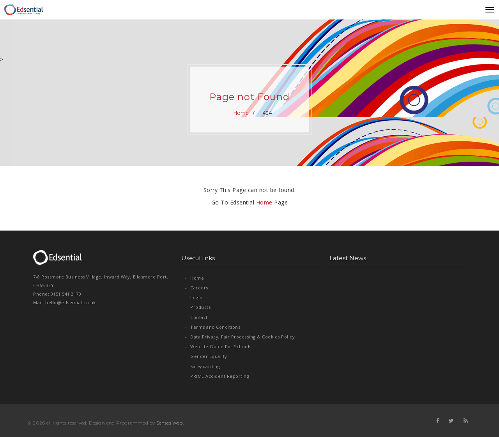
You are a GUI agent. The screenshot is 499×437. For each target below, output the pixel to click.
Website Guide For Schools (218, 346)
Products (198, 307)
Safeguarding (202, 366)
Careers (196, 288)
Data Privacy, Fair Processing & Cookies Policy (240, 337)
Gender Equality (206, 356)
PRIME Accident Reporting (217, 376)
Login (194, 297)
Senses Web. (170, 423)
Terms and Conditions (212, 327)
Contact (196, 317)
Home (241, 112)
